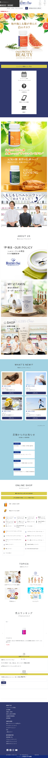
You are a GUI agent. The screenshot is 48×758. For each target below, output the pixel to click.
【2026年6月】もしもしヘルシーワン (22, 454)
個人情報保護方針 (24, 755)
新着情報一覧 (9, 737)
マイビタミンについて (11, 725)
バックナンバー (41, 425)
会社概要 (8, 709)
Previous (2, 633)
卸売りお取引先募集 (11, 714)
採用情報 (8, 718)
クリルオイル (9, 638)
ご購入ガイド (9, 732)
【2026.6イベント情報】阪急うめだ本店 (23, 463)
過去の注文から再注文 (35, 8)
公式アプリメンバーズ (24, 656)
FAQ (7, 729)
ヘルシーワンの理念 (11, 707)
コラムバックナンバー (11, 739)
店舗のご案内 (9, 711)
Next (46, 633)
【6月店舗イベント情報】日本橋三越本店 (23, 445)
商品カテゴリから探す (14, 510)
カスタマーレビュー (11, 727)
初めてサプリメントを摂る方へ (13, 723)
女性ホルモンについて (11, 743)
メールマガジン (24, 674)
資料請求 (37, 755)
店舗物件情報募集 (10, 716)
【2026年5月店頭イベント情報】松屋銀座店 (24, 471)
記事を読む (12, 393)
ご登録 (3, 682)
